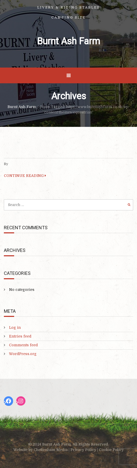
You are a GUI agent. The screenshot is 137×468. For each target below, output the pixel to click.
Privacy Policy (83, 450)
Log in (15, 327)
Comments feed (23, 345)
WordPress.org (22, 354)
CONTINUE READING (25, 176)
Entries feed (20, 336)
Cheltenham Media (51, 450)
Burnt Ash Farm (68, 41)
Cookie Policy (111, 450)
